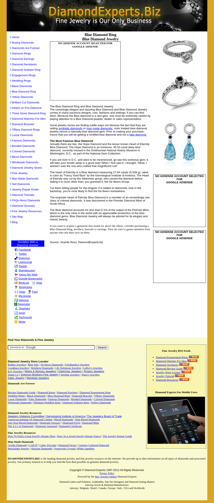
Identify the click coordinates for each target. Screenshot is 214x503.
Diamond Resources (167, 379)
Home (15, 37)
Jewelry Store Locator (168, 372)
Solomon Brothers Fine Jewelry (40, 374)
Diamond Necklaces (24, 64)
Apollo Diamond (17, 445)
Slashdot (22, 308)
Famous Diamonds (23, 140)
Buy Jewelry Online (106, 476)
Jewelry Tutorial (165, 376)
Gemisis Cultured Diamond (93, 445)
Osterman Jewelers (70, 371)
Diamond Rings (21, 53)
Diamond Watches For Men (29, 118)
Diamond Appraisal (46, 426)
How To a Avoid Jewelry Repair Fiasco (79, 436)
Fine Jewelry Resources (27, 211)
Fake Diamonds (37, 399)
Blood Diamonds (22, 156)
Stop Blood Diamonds (87, 419)
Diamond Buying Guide (169, 368)
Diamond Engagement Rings (172, 357)
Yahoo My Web (25, 274)
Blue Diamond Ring (24, 91)
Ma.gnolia (22, 296)
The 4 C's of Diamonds (20, 426)
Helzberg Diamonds (42, 368)
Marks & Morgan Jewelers (40, 371)
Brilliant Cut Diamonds (25, 102)
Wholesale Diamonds (25, 162)
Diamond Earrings (23, 58)
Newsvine (22, 304)
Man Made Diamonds (25, 178)
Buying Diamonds (23, 42)
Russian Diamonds (41, 448)
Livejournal (23, 262)
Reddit (20, 266)
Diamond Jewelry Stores (27, 167)
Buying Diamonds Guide (22, 392)
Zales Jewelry (16, 378)
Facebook (22, 249)
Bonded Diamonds (23, 146)
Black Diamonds (22, 86)
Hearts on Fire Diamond (26, 107)
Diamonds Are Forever (26, 48)
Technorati (23, 317)
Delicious (22, 258)
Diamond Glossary (23, 205)
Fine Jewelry (20, 173)
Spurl (19, 312)
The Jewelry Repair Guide (117, 436)
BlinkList (21, 282)
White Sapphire (85, 448)
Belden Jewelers (17, 364)
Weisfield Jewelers (38, 378)
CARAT (32, 445)
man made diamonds (99, 128)
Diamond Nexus (67, 445)
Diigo (19, 291)
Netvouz (21, 300)
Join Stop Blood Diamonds (23, 422)
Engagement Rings (24, 75)
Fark (33, 291)
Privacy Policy (107, 473)
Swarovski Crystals (65, 448)
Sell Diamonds (21, 184)
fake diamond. (138, 134)
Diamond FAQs (71, 422)
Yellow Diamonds (22, 97)
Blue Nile (33, 364)
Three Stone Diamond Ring (29, 113)
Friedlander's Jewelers (77, 364)
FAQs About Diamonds (26, 200)
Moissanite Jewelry (18, 448)
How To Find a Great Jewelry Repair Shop (31, 436)
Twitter (20, 253)
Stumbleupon (24, 270)
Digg (37, 282)
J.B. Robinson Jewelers (68, 368)
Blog (15, 222)
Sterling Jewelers (70, 374)
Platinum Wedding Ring (47, 402)
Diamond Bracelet (23, 124)
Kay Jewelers (15, 371)
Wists (19, 321)
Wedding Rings (21, 80)
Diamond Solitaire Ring (26, 69)
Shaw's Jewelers (90, 374)
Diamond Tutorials (23, 194)
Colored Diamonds (23, 151)
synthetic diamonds (70, 128)
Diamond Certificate (70, 426)
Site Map (17, 216)
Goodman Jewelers (18, 368)
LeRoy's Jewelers (93, 368)
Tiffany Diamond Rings (26, 129)
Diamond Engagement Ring (95, 392)
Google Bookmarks (28, 278)
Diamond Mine (90, 422)
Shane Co (13, 374)
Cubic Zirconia (47, 445)
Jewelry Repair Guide (25, 189)
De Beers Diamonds (52, 364)
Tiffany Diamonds (104, 395)
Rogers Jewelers (94, 371)
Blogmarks (23, 287)
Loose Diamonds (22, 135)
